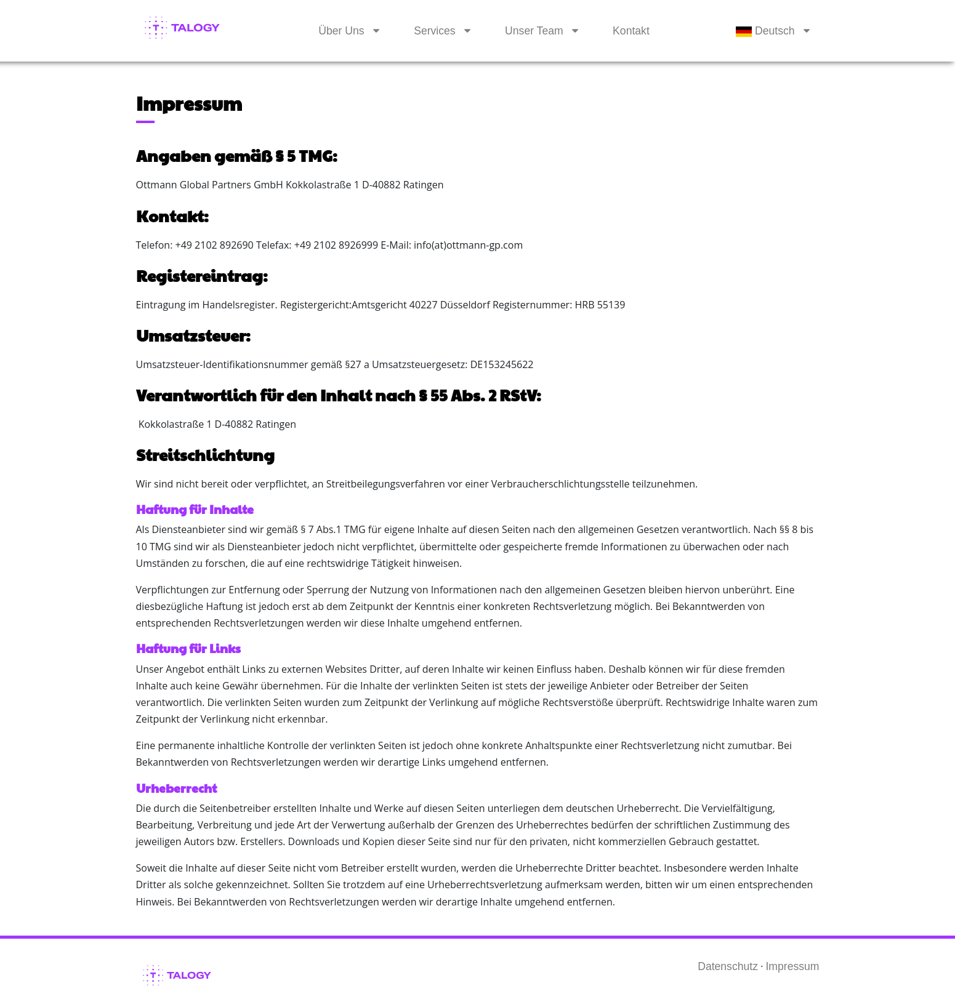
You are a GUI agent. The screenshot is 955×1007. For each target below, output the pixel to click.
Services (434, 31)
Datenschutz (728, 966)
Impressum (792, 966)
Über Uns (341, 31)
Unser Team (534, 31)
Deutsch (765, 31)
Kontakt (631, 31)
